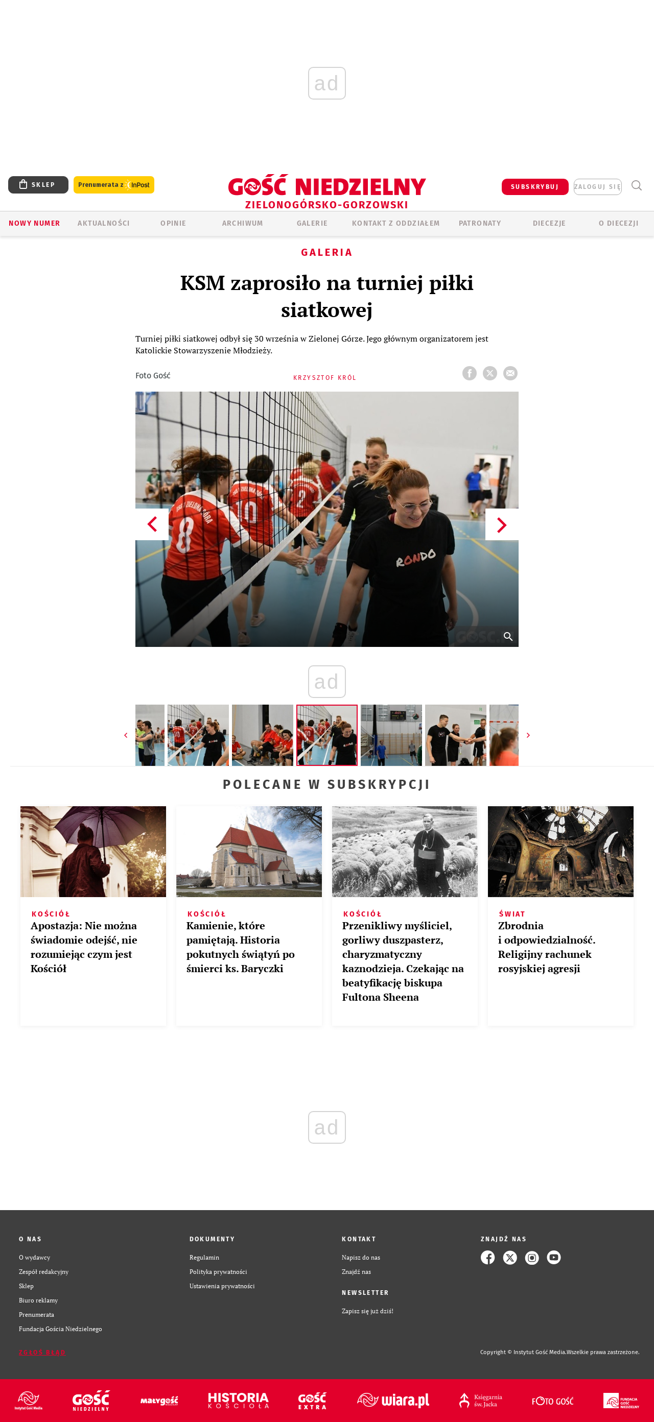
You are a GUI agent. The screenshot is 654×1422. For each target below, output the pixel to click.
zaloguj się (597, 186)
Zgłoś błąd (42, 1352)
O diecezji (619, 223)
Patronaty (480, 223)
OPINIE (173, 223)
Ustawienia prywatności (222, 1286)
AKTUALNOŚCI (104, 223)
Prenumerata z (114, 185)
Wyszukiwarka (636, 185)
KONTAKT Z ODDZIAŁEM (396, 223)
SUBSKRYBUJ (535, 186)
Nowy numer (34, 223)
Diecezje (549, 223)
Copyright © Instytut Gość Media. (523, 1352)
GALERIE (312, 223)
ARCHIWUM (243, 223)
